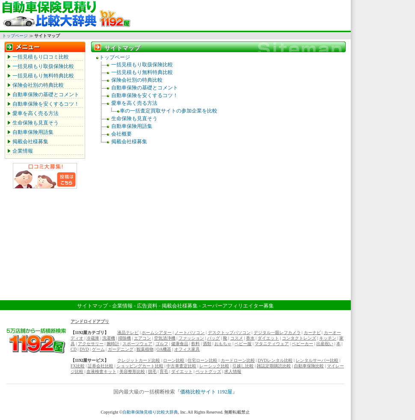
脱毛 (152, 371)
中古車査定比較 (181, 366)
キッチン (327, 338)
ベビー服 (243, 343)
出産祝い (324, 343)
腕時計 (113, 343)
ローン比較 (173, 360)
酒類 (207, 343)
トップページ (15, 35)
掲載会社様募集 (30, 142)
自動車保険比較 (309, 366)
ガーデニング (120, 349)
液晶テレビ (128, 332)
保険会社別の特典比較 (38, 85)
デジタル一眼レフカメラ (277, 332)
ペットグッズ (208, 371)
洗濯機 (108, 338)
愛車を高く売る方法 (35, 113)
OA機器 (164, 349)
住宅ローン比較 (202, 360)
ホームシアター (157, 332)
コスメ (236, 338)
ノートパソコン (190, 332)
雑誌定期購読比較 (274, 366)
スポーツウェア (137, 343)
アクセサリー (91, 343)
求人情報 (232, 371)
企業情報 (22, 151)
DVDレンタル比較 (275, 360)
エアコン (142, 338)
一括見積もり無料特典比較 (43, 76)
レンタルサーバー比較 (317, 360)
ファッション (191, 338)
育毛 (164, 371)
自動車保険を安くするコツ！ (45, 104)
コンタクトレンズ (299, 338)
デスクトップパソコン (229, 332)
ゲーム (98, 349)
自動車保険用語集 (32, 132)
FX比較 (78, 366)
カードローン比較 (238, 360)
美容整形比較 (132, 371)
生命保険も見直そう (35, 123)
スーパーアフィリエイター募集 (238, 306)
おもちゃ (222, 343)
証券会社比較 (100, 366)
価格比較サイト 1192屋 (206, 392)
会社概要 (121, 134)
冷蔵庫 (92, 338)
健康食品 (179, 343)
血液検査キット (101, 371)
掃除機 (124, 338)
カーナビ (312, 332)
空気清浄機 (164, 338)
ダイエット (268, 338)
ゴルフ (161, 343)
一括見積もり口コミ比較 (40, 57)
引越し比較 (243, 366)
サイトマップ (92, 306)
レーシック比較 (214, 366)
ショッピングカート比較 (139, 366)
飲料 (195, 343)
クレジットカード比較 (138, 360)
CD (74, 349)
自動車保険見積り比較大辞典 (150, 412)
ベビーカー (302, 343)
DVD (84, 349)
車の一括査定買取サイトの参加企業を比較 (168, 111)
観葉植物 (145, 349)
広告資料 (147, 306)
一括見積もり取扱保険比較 (43, 66)
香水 (250, 338)
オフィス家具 (187, 349)
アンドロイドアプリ (90, 321)
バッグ (213, 338)
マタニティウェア (272, 343)
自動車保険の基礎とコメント (45, 95)
